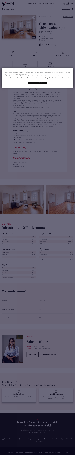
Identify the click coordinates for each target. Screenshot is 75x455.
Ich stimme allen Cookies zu (37, 83)
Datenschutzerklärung (10, 74)
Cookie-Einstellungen (43, 78)
